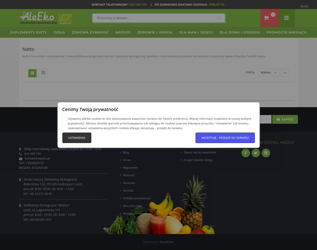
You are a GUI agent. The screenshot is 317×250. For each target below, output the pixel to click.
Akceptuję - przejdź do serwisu (225, 138)
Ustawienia (76, 138)
